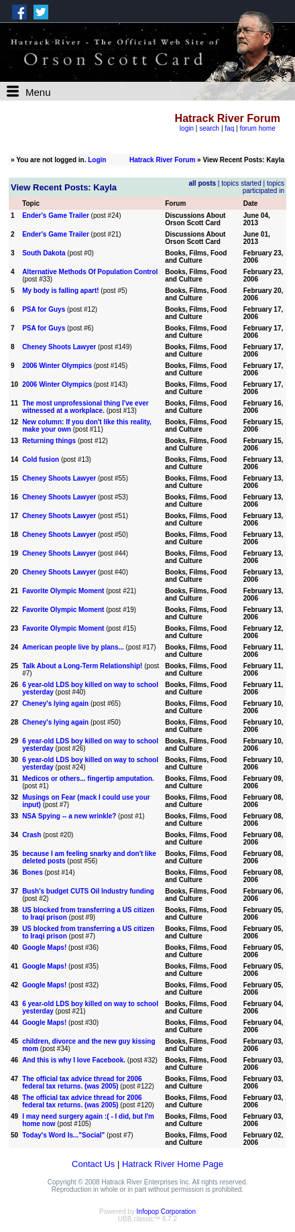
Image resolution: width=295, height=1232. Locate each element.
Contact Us (93, 1164)
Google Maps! (44, 947)
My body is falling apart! (60, 290)
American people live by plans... (73, 647)
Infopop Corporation (166, 1211)
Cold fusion (40, 459)
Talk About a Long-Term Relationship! (82, 666)
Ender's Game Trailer (55, 215)
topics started (241, 183)
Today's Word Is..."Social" (63, 1135)
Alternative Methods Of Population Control (90, 271)
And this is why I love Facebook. (73, 1060)
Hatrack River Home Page (172, 1164)
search (209, 128)
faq (229, 128)
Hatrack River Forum (162, 160)
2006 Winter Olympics (57, 365)
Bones (32, 872)
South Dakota (43, 253)
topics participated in (263, 187)
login (187, 128)
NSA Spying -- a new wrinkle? (69, 816)
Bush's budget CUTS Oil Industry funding (88, 891)
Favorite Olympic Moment (63, 591)
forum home (257, 128)
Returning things (49, 440)
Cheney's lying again (55, 703)
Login (97, 160)
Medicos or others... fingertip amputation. (88, 778)
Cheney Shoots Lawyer (59, 347)
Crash (31, 835)
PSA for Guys (43, 309)
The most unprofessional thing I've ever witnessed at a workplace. (85, 406)
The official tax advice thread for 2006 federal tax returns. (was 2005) (81, 1082)
